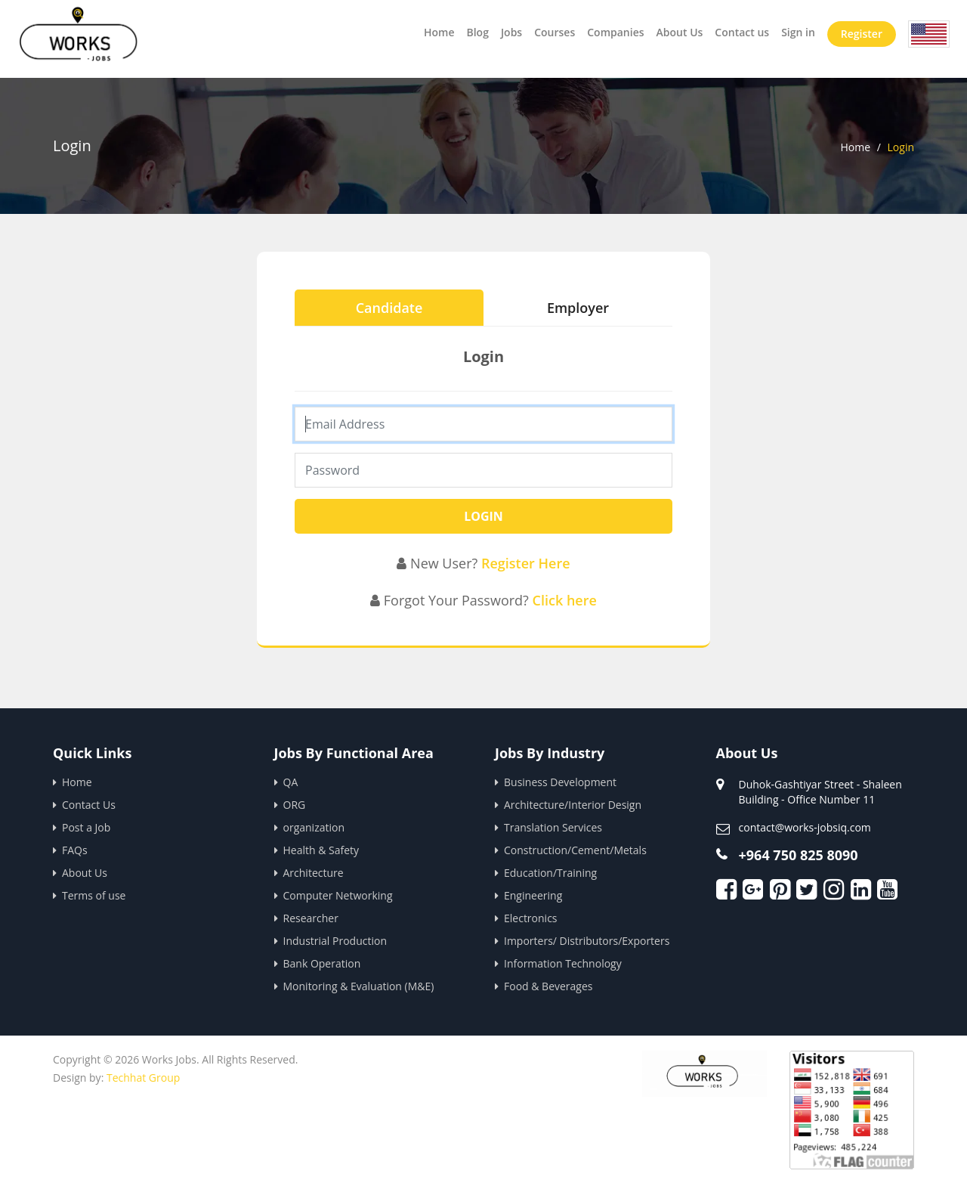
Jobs (511, 32)
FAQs (75, 850)
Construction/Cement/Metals (575, 850)
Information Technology (563, 963)
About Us (680, 32)
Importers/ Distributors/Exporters (586, 941)
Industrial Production (335, 941)
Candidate (389, 308)
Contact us (742, 32)
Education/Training (550, 873)
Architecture (313, 873)
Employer (578, 308)
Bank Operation (322, 963)
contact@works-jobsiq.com (805, 827)
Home (439, 32)
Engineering (533, 895)
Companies (615, 32)
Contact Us (89, 804)
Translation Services (553, 827)
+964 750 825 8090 (798, 855)
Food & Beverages (548, 986)
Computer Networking (338, 895)
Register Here (525, 563)
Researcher (310, 918)
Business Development (560, 782)
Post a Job (86, 827)
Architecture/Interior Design (572, 804)
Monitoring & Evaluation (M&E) (358, 986)
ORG (294, 804)
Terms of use (93, 895)
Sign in (798, 32)
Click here (565, 600)
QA (290, 782)
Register (861, 33)
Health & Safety (321, 850)
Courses (554, 32)
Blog (477, 32)
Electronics (531, 918)
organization (314, 827)
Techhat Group (143, 1077)
